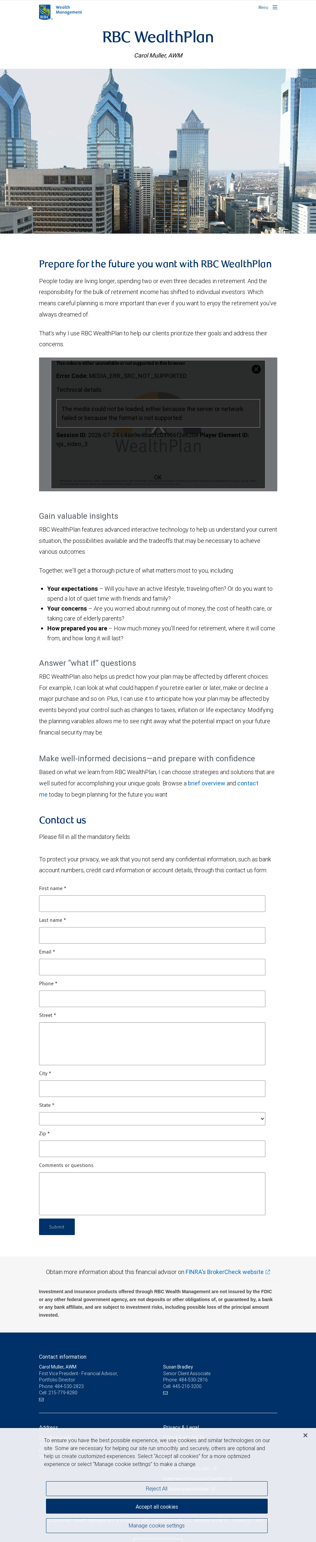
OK (158, 477)
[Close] (305, 1435)
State (47, 1105)
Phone (48, 984)
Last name (52, 920)
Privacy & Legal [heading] (181, 1427)
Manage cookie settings (157, 1526)
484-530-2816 (193, 1380)
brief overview (206, 783)
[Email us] (42, 1399)
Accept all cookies (157, 1505)
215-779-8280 (62, 1393)
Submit (57, 1226)
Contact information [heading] (62, 1356)
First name (53, 888)
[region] (158, 1485)
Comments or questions (66, 1165)
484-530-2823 (69, 1386)
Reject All (156, 1488)
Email (47, 952)
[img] (158, 151)
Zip (44, 1134)
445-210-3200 (187, 1386)
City (45, 1073)
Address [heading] (48, 1427)
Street (47, 1015)
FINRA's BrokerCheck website (225, 1272)
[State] (152, 1118)
